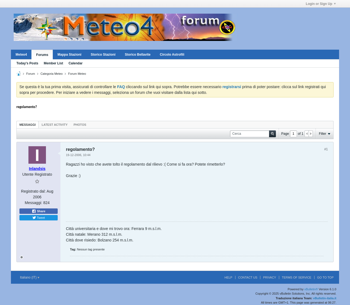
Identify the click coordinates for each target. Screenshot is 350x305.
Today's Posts (27, 63)
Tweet (38, 218)
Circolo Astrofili (172, 54)
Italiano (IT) (29, 277)
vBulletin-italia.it (324, 298)
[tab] (27, 124)
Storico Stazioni (103, 54)
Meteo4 (21, 54)
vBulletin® (311, 289)
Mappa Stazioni (69, 54)
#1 (326, 149)
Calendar (76, 63)
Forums (42, 55)
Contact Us (248, 277)
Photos (80, 124)
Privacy (269, 277)
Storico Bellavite (137, 54)
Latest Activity (55, 124)
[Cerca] (253, 133)
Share (38, 211)
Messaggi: (33, 203)
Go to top (325, 277)
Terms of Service (296, 277)
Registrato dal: (33, 191)
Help (228, 277)
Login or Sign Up (321, 4)
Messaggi (27, 124)
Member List (53, 63)
